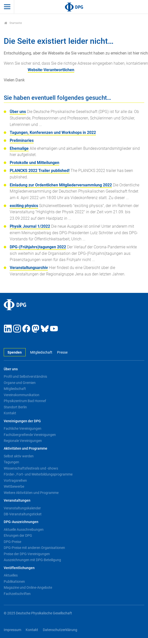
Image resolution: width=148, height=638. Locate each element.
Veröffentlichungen (19, 568)
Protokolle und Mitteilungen (34, 162)
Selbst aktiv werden (19, 456)
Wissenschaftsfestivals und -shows (31, 468)
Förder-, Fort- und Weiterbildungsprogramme (38, 474)
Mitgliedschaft (41, 352)
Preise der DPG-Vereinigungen (27, 554)
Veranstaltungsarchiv (29, 267)
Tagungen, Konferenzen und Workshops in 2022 (53, 132)
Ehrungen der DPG (18, 535)
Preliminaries (22, 140)
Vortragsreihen (15, 480)
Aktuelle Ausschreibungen (24, 530)
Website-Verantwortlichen (51, 69)
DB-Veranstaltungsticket (23, 514)
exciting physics (24, 205)
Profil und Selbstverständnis (25, 376)
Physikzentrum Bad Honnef (25, 401)
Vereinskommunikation (21, 395)
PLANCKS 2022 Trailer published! (40, 170)
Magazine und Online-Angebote (28, 587)
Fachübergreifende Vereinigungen (30, 435)
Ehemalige (19, 148)
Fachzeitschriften (17, 594)
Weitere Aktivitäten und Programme (31, 493)
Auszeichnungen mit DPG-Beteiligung (32, 560)
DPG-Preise (12, 542)
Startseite (13, 23)
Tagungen (11, 462)
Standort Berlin (15, 407)
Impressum (12, 630)
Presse (62, 352)
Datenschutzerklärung (60, 630)
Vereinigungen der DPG (22, 421)
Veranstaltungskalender (22, 508)
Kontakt (10, 413)
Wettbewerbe (14, 486)
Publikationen (14, 582)
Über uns (18, 111)
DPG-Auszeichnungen (21, 522)
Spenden (14, 352)
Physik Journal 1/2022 (30, 226)
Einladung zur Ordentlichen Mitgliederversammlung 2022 (61, 185)
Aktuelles (11, 575)
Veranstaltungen (17, 500)
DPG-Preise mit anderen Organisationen (34, 548)
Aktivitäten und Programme (25, 448)
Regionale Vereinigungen (23, 441)
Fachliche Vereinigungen (22, 428)
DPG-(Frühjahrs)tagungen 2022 (38, 247)
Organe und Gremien (20, 383)
